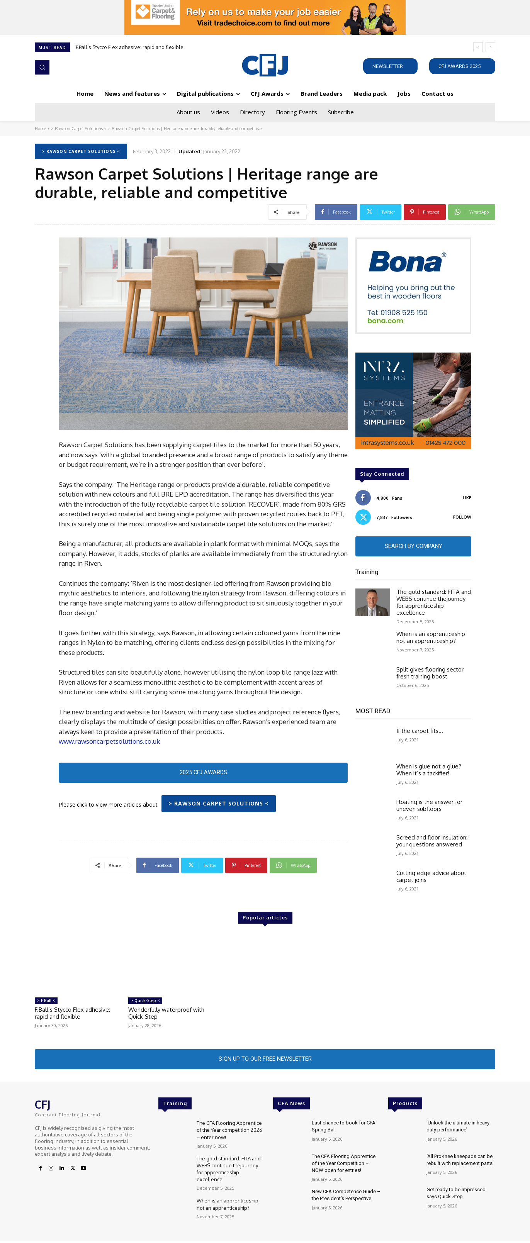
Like (467, 497)
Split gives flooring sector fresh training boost (430, 674)
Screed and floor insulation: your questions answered (431, 842)
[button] (42, 67)
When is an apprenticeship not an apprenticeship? (430, 638)
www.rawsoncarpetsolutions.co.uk (109, 741)
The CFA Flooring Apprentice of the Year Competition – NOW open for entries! (343, 1165)
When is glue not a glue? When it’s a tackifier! (428, 771)
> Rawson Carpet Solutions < (79, 128)
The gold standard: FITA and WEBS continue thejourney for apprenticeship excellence (433, 603)
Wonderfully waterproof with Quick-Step (166, 1014)
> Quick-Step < (145, 1001)
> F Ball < (46, 1001)
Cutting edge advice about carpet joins (431, 877)
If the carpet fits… (419, 732)
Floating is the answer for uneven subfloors (429, 806)
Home (40, 128)
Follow (462, 517)
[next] (490, 47)
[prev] (478, 47)
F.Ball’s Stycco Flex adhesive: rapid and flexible (129, 47)
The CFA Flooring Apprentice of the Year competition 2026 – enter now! (229, 1132)
